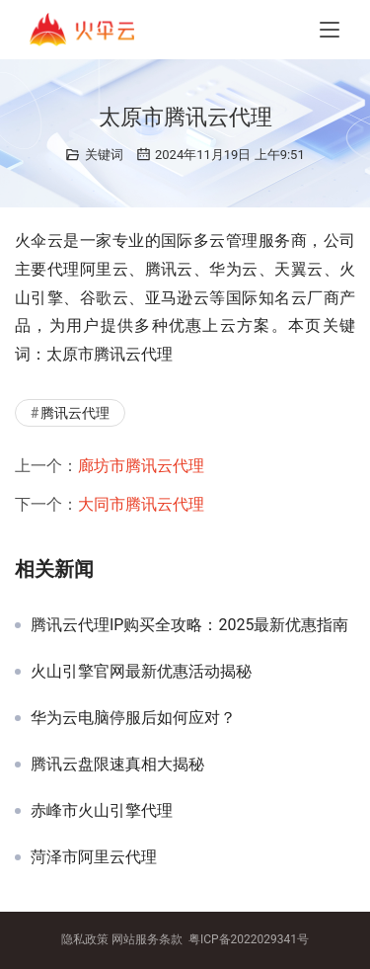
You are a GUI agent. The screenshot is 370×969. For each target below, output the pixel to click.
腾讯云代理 (75, 413)
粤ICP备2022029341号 (248, 939)
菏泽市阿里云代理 (94, 857)
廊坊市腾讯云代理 (141, 465)
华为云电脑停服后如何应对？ (133, 718)
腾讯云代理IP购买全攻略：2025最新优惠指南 (189, 625)
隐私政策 (85, 939)
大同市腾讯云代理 (141, 504)
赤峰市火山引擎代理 (102, 811)
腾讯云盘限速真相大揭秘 (117, 764)
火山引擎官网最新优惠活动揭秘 (141, 672)
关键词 (104, 154)
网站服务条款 (147, 939)
